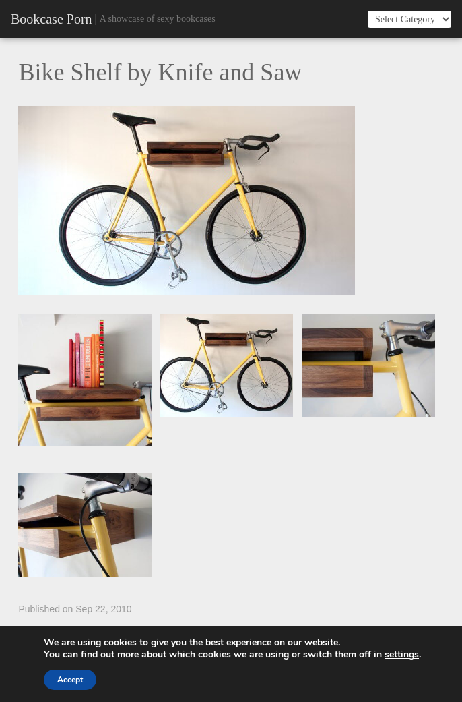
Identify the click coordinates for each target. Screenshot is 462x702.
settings (402, 655)
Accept (70, 679)
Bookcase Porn (51, 19)
